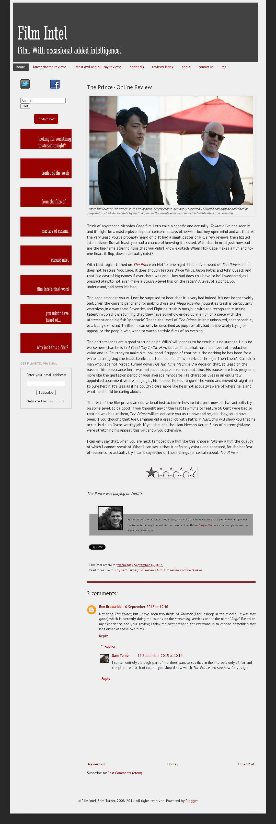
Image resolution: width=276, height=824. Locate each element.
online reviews (192, 570)
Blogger (192, 800)
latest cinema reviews (49, 67)
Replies (110, 646)
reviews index (163, 67)
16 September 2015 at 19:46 (145, 606)
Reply (103, 636)
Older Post (246, 764)
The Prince (142, 264)
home (20, 67)
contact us (206, 67)
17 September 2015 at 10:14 (159, 655)
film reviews (172, 570)
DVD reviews (147, 570)
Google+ (203, 525)
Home (172, 764)
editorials (137, 67)
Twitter (212, 525)
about (186, 67)
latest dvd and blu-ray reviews (98, 67)
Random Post (46, 119)
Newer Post (97, 764)
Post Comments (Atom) (125, 773)
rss (224, 67)
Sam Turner (121, 655)
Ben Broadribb (110, 606)
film (160, 570)
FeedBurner (57, 401)
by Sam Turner (127, 570)
